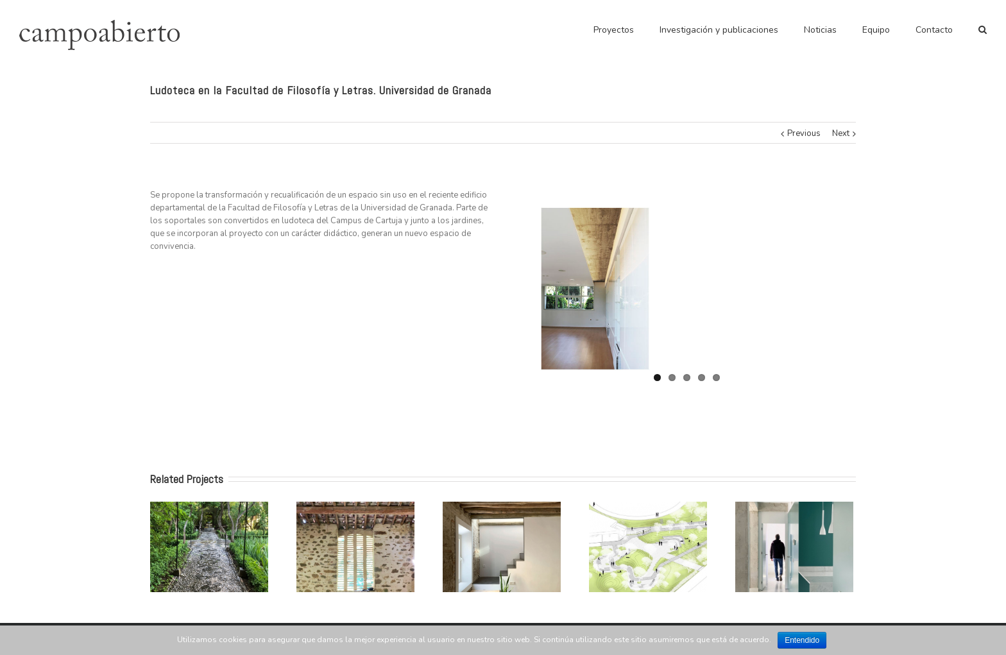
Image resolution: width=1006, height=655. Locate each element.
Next (840, 133)
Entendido (802, 640)
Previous (804, 133)
